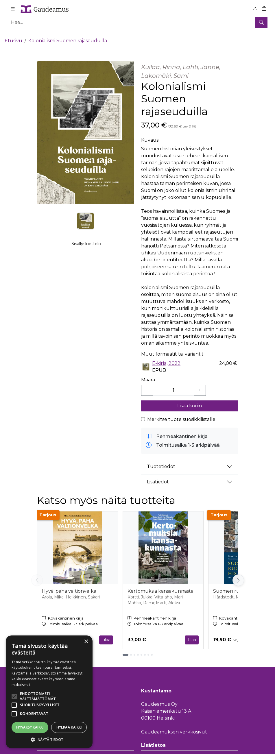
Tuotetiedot (161, 463)
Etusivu (13, 37)
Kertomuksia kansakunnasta (160, 587)
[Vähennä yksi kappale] (147, 386)
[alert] (49, 691)
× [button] (86, 642)
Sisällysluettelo (86, 246)
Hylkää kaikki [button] (69, 727)
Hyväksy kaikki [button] (30, 727)
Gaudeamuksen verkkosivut (174, 728)
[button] (49, 739)
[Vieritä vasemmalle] (37, 576)
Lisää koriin (189, 402)
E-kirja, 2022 (166, 359)
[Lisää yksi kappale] (200, 386)
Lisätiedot (158, 478)
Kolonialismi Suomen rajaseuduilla (67, 37)
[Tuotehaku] (137, 22)
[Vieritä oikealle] (238, 576)
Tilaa (106, 636)
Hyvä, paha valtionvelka (69, 587)
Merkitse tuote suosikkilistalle (181, 415)
